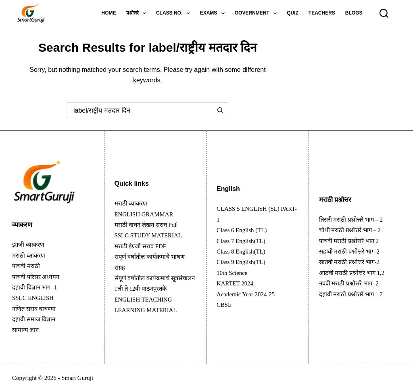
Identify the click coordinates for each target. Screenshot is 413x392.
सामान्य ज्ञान (26, 329)
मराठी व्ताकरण (30, 255)
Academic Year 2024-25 (248, 294)
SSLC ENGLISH (34, 297)
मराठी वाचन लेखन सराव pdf (148, 219)
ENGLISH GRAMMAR (146, 208)
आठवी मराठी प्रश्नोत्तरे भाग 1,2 (354, 272)
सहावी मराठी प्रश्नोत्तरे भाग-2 (351, 251)
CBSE (225, 304)
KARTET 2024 (236, 283)
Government (257, 13)
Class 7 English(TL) (243, 240)
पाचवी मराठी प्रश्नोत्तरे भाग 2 (351, 240)
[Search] (384, 13)
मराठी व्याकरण (132, 198)
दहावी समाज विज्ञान (35, 319)
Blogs (354, 13)
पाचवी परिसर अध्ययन (37, 276)
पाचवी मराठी (27, 265)
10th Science (233, 272)
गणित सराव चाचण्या (36, 308)
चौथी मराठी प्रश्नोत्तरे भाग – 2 (352, 229)
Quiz (292, 13)
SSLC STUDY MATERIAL (151, 229)
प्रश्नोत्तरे (137, 13)
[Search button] (220, 110)
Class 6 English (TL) (244, 229)
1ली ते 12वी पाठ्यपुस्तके (143, 294)
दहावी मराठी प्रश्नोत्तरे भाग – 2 (353, 294)
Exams (214, 13)
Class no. (174, 13)
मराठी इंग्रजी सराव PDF (143, 240)
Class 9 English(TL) (243, 261)
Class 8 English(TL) (243, 251)
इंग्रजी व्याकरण (29, 244)
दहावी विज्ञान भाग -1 (36, 287)
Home (109, 13)
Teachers (322, 13)
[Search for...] (139, 110)
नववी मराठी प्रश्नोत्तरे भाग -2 (351, 283)
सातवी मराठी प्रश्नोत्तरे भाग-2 (351, 261)
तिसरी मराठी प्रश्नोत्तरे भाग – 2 (353, 219)
